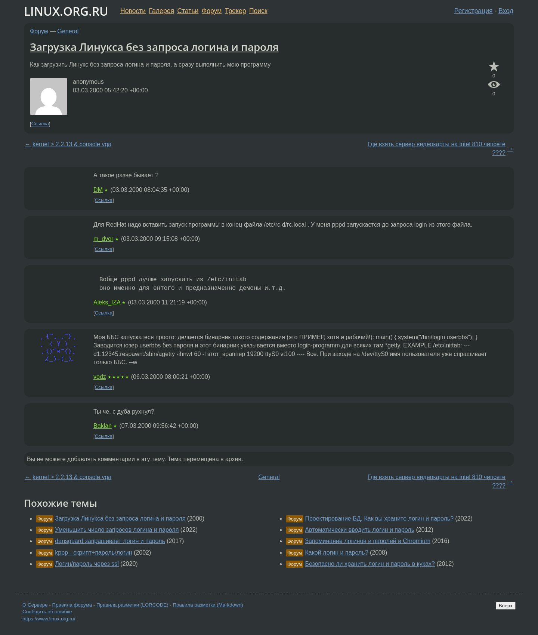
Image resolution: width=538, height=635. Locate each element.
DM (98, 190)
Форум (212, 11)
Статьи (187, 11)
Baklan (102, 426)
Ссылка (40, 124)
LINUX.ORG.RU (66, 11)
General (68, 31)
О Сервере (35, 605)
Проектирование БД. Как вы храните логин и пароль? (379, 518)
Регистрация (473, 11)
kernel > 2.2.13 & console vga (72, 144)
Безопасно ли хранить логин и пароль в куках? (370, 564)
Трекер (235, 11)
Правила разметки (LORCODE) (132, 605)
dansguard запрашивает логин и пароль (110, 541)
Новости (133, 11)
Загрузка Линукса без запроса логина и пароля (154, 47)
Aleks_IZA (106, 302)
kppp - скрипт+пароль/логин (93, 552)
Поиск (258, 11)
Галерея (161, 11)
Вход (505, 11)
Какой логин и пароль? (336, 552)
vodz (99, 377)
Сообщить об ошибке (47, 611)
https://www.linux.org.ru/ (48, 619)
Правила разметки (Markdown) (208, 605)
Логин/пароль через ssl (87, 564)
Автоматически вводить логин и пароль (359, 530)
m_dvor (103, 239)
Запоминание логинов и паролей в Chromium (367, 541)
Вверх (506, 605)
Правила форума (72, 605)
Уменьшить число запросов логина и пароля (117, 530)
